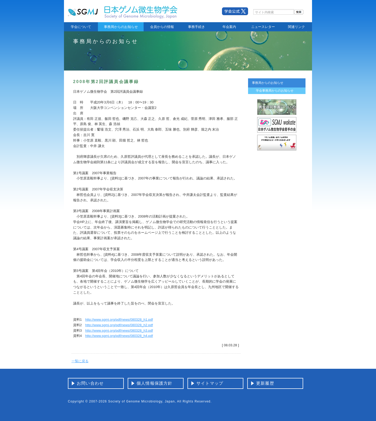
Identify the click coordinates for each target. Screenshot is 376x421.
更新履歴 (265, 383)
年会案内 (229, 27)
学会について (81, 27)
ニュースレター (263, 27)
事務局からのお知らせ (121, 27)
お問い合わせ (90, 383)
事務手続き (196, 27)
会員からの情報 (162, 27)
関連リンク (296, 27)
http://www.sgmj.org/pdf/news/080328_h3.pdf (119, 330)
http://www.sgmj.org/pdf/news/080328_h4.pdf (119, 336)
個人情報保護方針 (155, 383)
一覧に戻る (80, 361)
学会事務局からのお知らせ (274, 90)
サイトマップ (209, 383)
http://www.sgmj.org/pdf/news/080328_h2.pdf (119, 325)
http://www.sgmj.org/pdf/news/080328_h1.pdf (119, 319)
